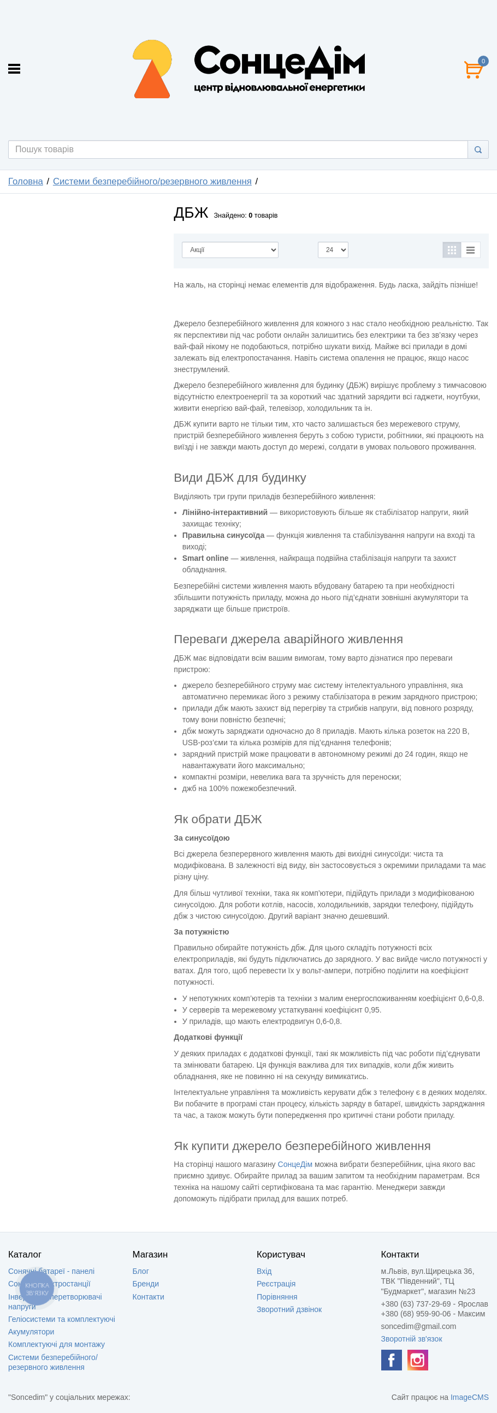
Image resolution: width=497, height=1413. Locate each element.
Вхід (264, 1271)
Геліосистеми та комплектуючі (61, 1319)
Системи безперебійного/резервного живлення (152, 181)
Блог (141, 1271)
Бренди (146, 1283)
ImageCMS (470, 1397)
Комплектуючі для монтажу (56, 1344)
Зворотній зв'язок (411, 1338)
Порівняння (277, 1296)
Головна (25, 181)
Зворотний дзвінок (289, 1309)
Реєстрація (276, 1283)
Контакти (148, 1296)
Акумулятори (31, 1331)
